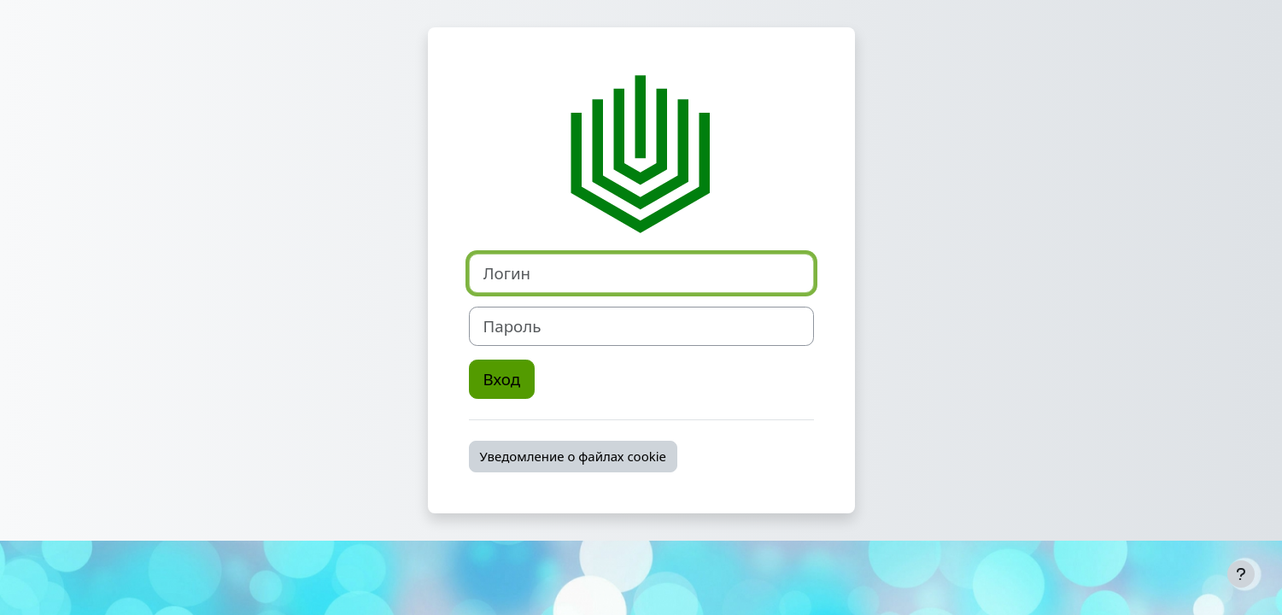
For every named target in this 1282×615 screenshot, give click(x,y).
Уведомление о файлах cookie (573, 456)
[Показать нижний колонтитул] (1241, 574)
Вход (502, 379)
